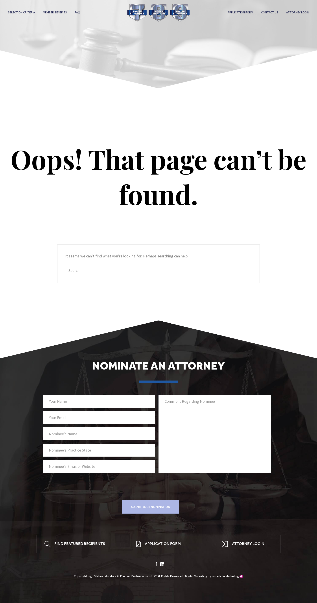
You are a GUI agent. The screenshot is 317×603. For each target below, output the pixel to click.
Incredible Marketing (225, 576)
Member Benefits (55, 12)
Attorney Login (297, 12)
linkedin (162, 564)
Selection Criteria (21, 12)
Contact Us (269, 12)
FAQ (77, 12)
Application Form (240, 12)
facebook (156, 564)
